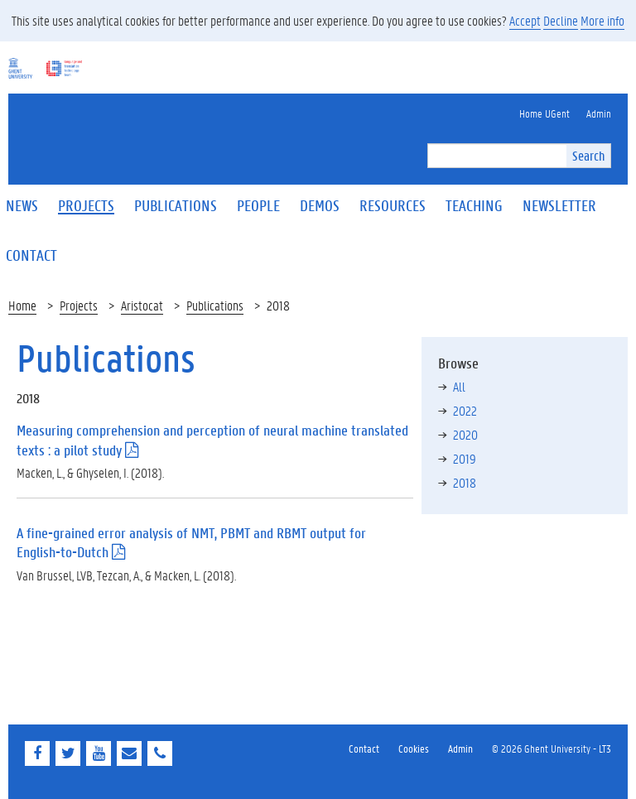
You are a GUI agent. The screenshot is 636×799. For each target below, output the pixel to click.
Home (22, 305)
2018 (464, 482)
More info (602, 20)
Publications (214, 305)
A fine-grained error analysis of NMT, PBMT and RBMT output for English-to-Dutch (191, 542)
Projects (79, 305)
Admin (460, 748)
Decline (560, 20)
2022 (465, 410)
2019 (464, 458)
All (459, 386)
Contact (364, 748)
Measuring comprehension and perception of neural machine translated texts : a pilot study (212, 440)
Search (588, 155)
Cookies (413, 748)
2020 (465, 434)
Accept (525, 20)
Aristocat (142, 305)
